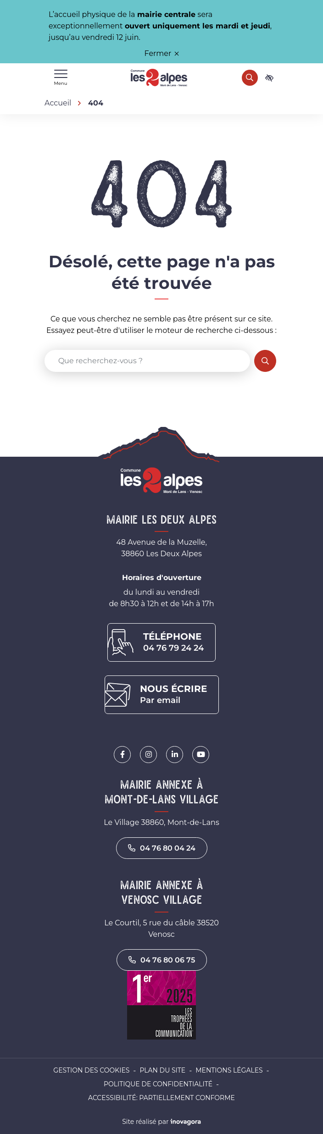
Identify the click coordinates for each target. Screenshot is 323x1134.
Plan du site (162, 1070)
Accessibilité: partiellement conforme (161, 1098)
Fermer (162, 53)
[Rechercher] (250, 78)
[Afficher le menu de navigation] (61, 78)
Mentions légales (228, 1070)
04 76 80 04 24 (161, 848)
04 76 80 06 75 (161, 960)
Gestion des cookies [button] (91, 1070)
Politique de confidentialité (158, 1084)
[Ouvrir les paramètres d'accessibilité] (269, 78)
